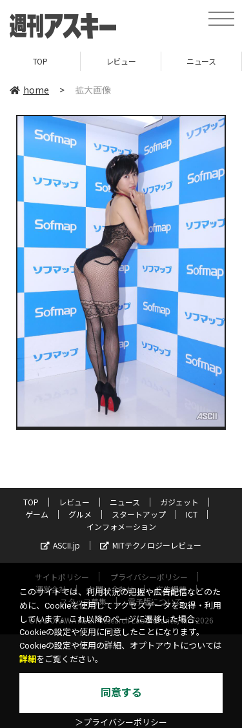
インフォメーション (121, 526)
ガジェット (179, 501)
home (29, 89)
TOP (40, 61)
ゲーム (36, 514)
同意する (121, 693)
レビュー (121, 61)
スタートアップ (139, 514)
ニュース (201, 61)
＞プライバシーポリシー (121, 722)
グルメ (80, 514)
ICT (191, 514)
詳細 (27, 659)
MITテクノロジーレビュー (150, 545)
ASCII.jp (60, 545)
